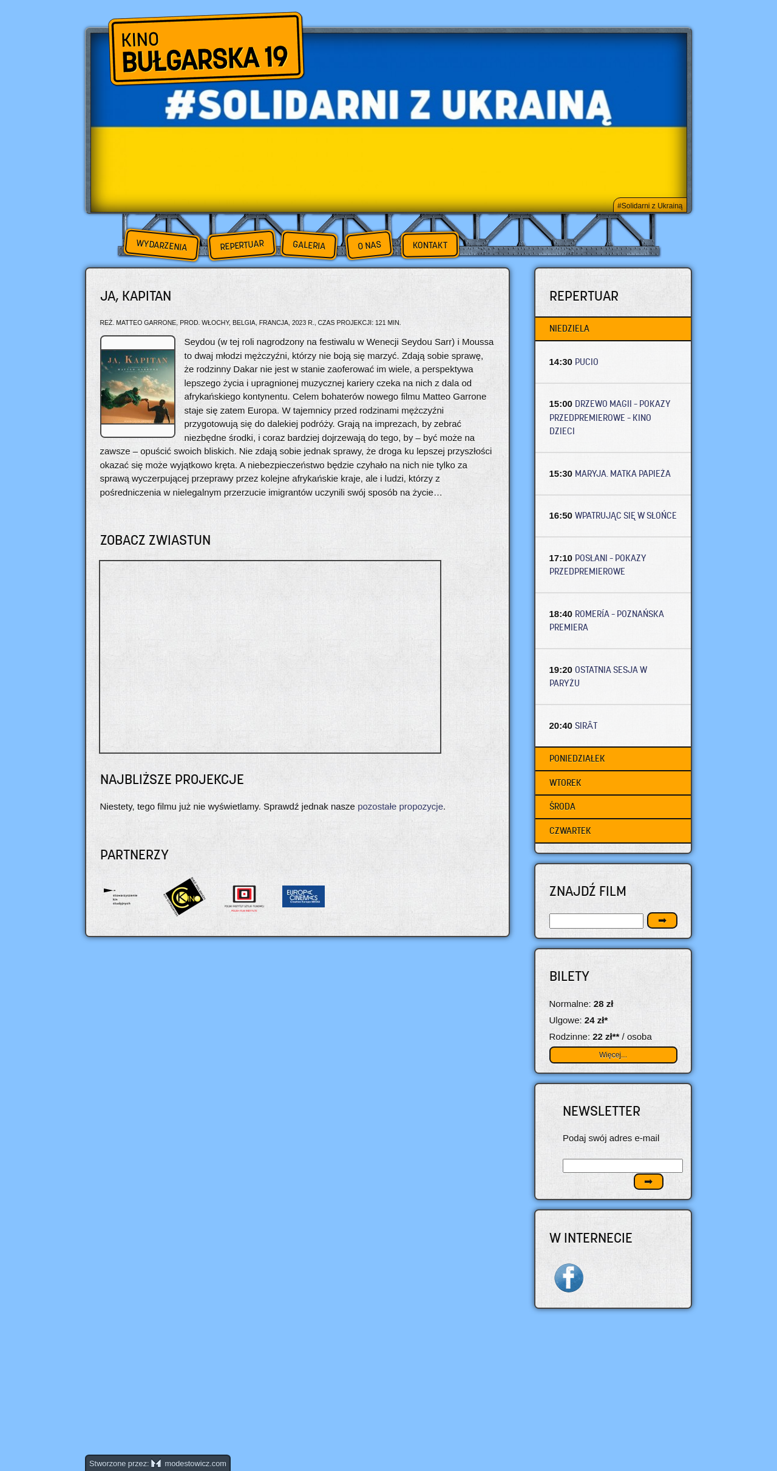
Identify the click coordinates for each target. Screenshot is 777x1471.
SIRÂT (586, 725)
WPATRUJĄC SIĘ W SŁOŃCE (626, 515)
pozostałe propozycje (400, 806)
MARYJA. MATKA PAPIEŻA (623, 473)
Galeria (308, 245)
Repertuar (241, 245)
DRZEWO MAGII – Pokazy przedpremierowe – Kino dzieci (610, 417)
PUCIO (587, 362)
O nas (369, 245)
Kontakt (430, 245)
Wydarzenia (161, 245)
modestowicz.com (188, 1463)
